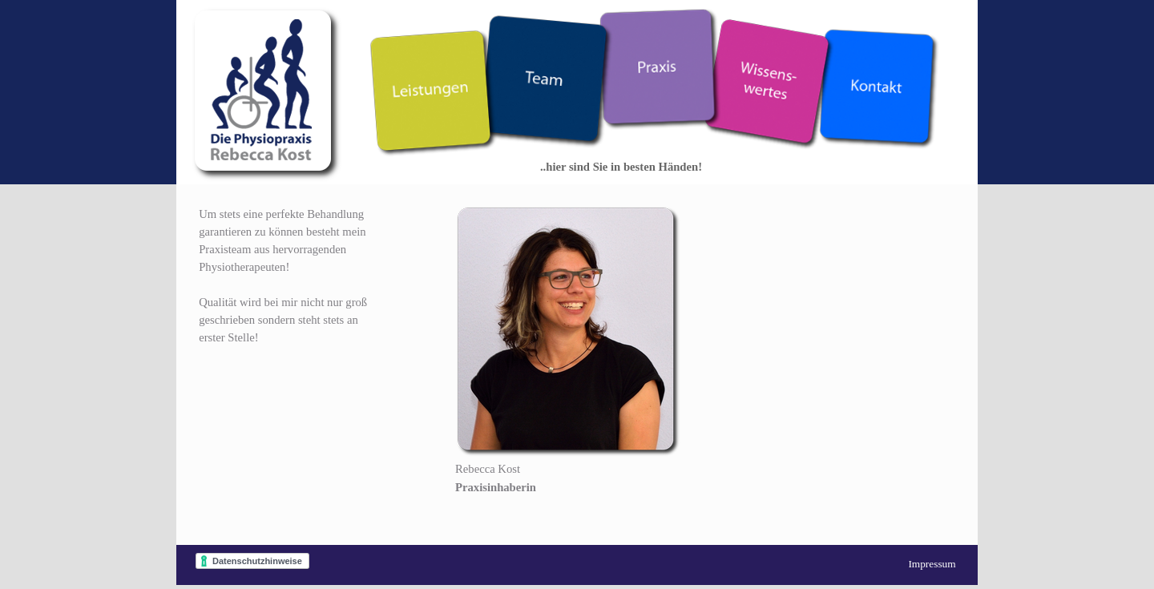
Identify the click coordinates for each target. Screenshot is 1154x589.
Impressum (931, 564)
